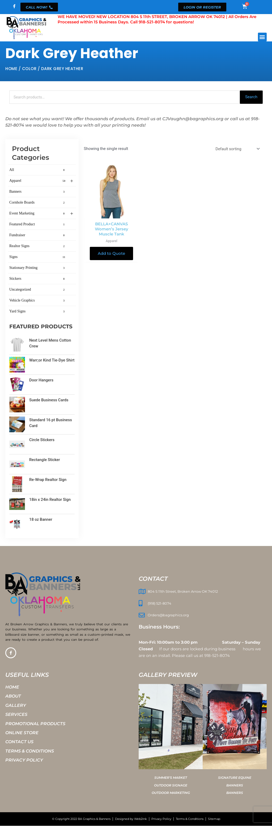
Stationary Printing (38, 268)
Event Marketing (41, 214)
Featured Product (38, 224)
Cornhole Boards (38, 202)
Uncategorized (38, 289)
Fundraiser (38, 235)
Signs (38, 257)
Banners (38, 192)
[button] (262, 37)
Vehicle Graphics (38, 300)
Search (251, 97)
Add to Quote (111, 253)
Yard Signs (38, 311)
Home (11, 68)
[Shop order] (237, 149)
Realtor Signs (38, 246)
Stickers (38, 279)
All (38, 170)
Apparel (41, 181)
